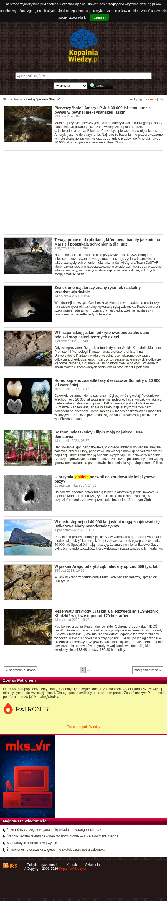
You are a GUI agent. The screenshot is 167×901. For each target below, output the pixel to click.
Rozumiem (99, 17)
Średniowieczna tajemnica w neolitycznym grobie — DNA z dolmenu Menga (62, 836)
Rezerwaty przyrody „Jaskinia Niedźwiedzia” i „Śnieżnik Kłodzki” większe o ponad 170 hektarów (106, 613)
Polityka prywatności (42, 865)
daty (161, 99)
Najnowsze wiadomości (25, 821)
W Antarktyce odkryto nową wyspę (31, 843)
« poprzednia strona (21, 670)
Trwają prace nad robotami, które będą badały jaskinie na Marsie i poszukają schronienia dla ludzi (107, 241)
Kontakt (72, 865)
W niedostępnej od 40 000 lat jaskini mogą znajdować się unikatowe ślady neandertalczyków (107, 523)
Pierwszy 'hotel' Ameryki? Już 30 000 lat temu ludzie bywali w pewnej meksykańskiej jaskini (102, 110)
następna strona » (147, 670)
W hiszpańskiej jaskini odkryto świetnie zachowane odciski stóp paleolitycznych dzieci (101, 334)
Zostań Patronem (19, 680)
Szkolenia (92, 865)
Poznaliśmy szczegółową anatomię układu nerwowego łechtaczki (54, 830)
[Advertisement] (85, 192)
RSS (13, 865)
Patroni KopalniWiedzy (83, 727)
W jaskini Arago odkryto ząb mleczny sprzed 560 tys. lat (105, 566)
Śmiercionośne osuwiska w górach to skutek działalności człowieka (55, 850)
